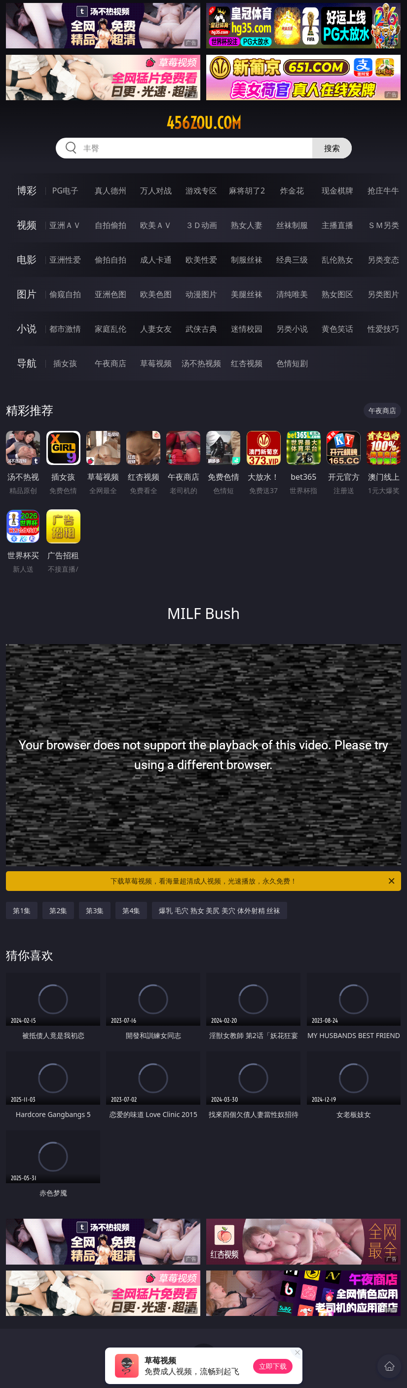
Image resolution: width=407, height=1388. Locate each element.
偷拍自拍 (110, 259)
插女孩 (65, 363)
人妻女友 (156, 328)
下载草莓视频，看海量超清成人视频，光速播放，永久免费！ (253, 881)
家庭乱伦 (110, 328)
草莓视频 (156, 363)
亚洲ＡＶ (65, 225)
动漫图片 (201, 294)
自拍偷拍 (110, 225)
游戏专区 (201, 190)
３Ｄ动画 (201, 225)
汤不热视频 (201, 363)
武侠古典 (201, 328)
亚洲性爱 (65, 259)
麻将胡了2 (247, 190)
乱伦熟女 (337, 259)
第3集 (95, 910)
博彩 (27, 190)
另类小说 (292, 328)
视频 (27, 224)
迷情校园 (246, 328)
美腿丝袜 (246, 294)
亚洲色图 (110, 294)
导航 (27, 363)
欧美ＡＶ (156, 225)
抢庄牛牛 (383, 190)
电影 (27, 259)
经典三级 (292, 259)
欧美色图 (156, 294)
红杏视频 (246, 363)
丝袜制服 (292, 225)
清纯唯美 (292, 294)
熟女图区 (337, 294)
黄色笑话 (337, 328)
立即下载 (273, 1366)
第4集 (131, 910)
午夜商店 (110, 363)
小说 (27, 328)
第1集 (22, 910)
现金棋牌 (337, 190)
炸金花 (292, 190)
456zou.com (203, 123)
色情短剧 (292, 363)
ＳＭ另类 (383, 225)
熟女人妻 (246, 225)
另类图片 (383, 294)
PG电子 (65, 190)
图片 (27, 294)
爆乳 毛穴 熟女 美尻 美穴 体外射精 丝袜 (219, 910)
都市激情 (65, 328)
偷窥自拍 (65, 294)
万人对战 (156, 190)
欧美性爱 (201, 259)
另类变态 (383, 259)
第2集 (58, 910)
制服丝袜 (246, 259)
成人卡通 (156, 259)
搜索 (332, 148)
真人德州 (110, 190)
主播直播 (337, 225)
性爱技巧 (383, 328)
